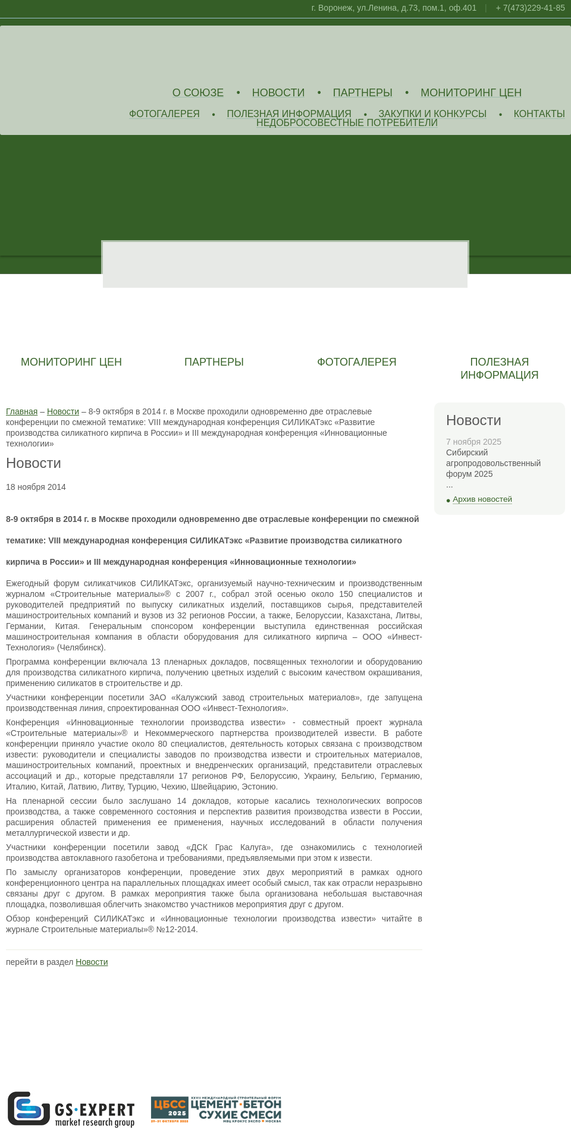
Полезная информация (289, 114)
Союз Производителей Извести (92, 54)
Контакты (539, 114)
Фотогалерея (164, 114)
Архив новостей (482, 499)
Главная (21, 411)
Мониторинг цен (471, 93)
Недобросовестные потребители (347, 123)
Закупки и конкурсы (432, 114)
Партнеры (363, 93)
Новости (278, 93)
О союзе (198, 93)
